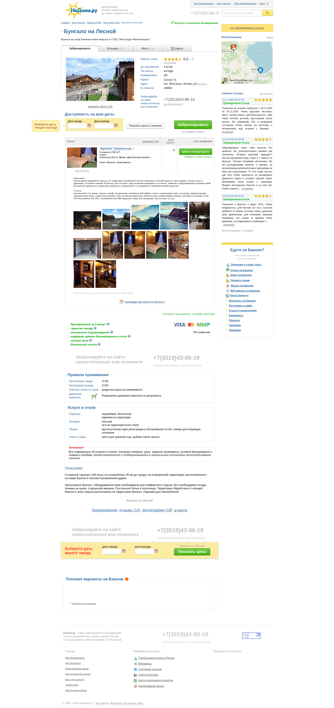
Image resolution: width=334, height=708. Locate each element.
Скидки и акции (240, 280)
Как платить (224, 3)
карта (182, 510)
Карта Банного (239, 295)
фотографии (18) (157, 510)
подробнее (227, 131)
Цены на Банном (241, 275)
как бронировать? (173, 104)
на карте (202, 84)
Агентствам (71, 684)
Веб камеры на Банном (245, 290)
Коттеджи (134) (111, 22)
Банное (168, 79)
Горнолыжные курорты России (156, 658)
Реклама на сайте (133, 703)
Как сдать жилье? (74, 679)
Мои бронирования (245, 3)
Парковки (235, 330)
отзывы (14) (130, 510)
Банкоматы (236, 315)
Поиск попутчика (148, 674)
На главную (102, 703)
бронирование (105, 510)
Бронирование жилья (151, 686)
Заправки (235, 325)
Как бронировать (204, 3)
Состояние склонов (149, 669)
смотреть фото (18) (100, 106)
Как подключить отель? (78, 673)
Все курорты (78, 22)
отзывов (170, 62)
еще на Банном (247, 27)
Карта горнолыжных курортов (155, 680)
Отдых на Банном (241, 270)
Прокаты (234, 320)
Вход (262, 3)
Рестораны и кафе (240, 305)
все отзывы (266, 93)
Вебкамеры (145, 663)
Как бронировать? (75, 657)
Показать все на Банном (84, 603)
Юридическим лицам (77, 668)
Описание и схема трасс (246, 264)
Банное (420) (94, 22)
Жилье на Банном (242, 285)
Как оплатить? (73, 663)
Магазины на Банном (242, 300)
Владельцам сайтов (75, 690)
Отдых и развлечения (243, 310)
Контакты (116, 703)
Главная (65, 22)
